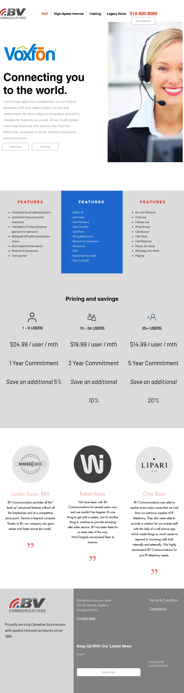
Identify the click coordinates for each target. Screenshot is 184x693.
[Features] (15, 146)
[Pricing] (45, 146)
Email (80, 654)
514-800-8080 (143, 13)
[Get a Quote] (143, 21)
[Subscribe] (109, 672)
